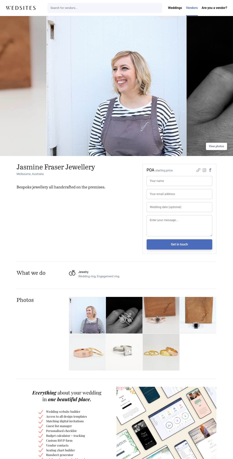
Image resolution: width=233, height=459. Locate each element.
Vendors (192, 8)
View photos (216, 146)
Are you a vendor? (214, 8)
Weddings (175, 8)
